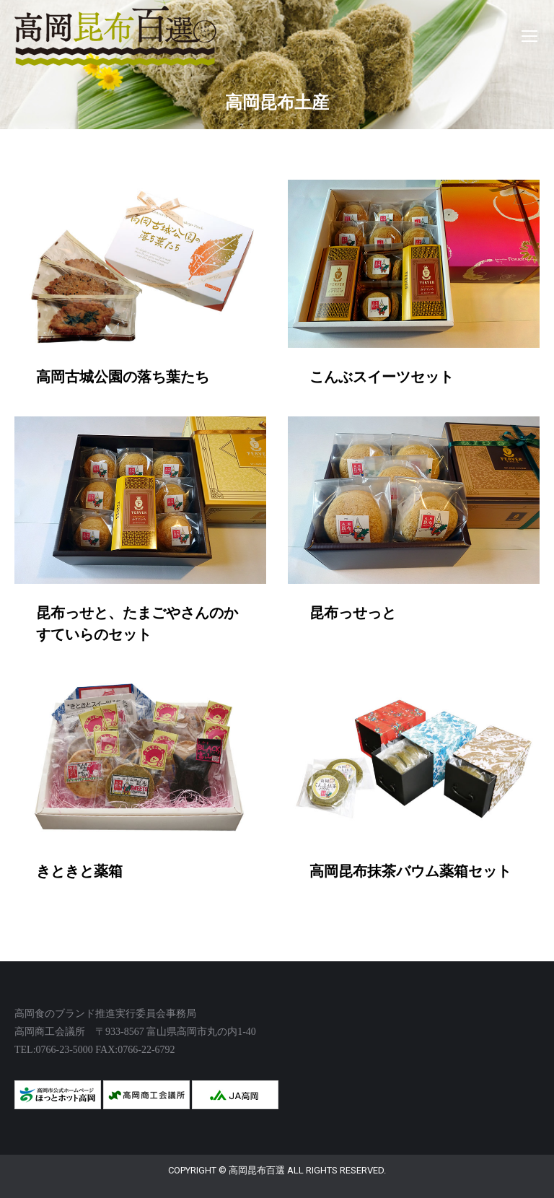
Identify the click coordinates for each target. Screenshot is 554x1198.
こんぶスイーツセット (381, 376)
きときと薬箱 (79, 871)
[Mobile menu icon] (529, 36)
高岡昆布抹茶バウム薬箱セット (410, 871)
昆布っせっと (352, 612)
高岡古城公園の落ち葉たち (122, 376)
